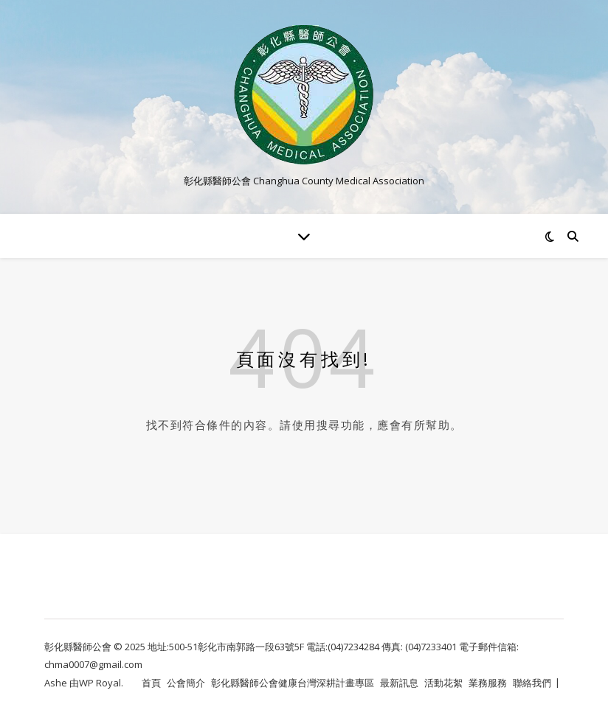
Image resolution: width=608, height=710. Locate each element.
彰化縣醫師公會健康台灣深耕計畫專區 (292, 682)
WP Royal (100, 682)
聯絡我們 (532, 682)
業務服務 (488, 682)
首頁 (151, 682)
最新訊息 (399, 682)
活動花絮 (443, 682)
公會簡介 (186, 682)
